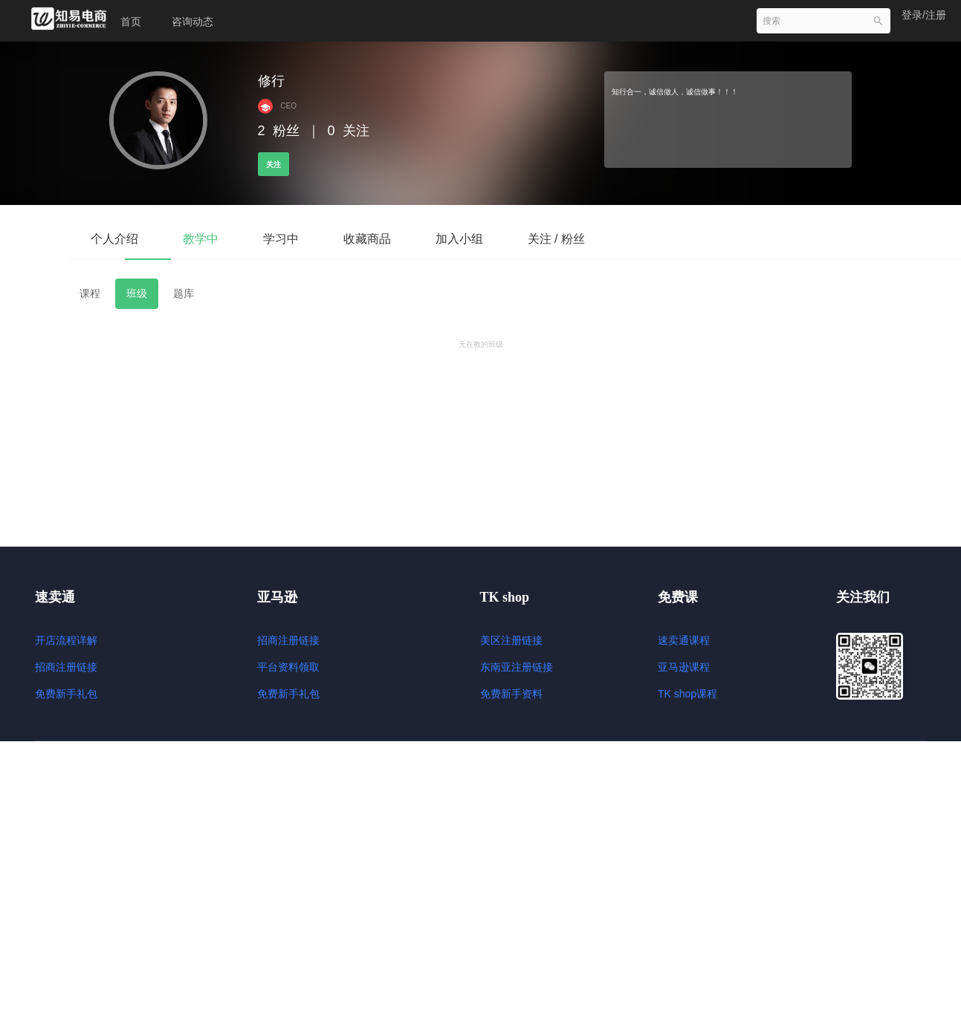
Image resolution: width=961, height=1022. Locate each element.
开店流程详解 (66, 640)
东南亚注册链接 (516, 667)
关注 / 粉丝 (556, 238)
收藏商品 (367, 238)
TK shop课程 (687, 694)
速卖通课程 (684, 640)
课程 (90, 293)
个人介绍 (114, 238)
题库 (183, 293)
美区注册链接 (511, 640)
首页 (130, 21)
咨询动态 (192, 21)
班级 (136, 293)
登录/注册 (924, 15)
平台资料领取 (288, 667)
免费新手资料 (511, 694)
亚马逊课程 (684, 667)
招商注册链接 (66, 667)
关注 (273, 164)
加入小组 (459, 238)
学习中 (281, 238)
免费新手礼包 (66, 694)
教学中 (201, 238)
